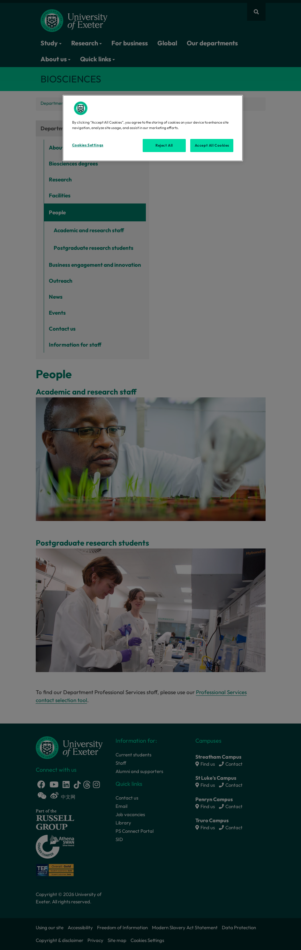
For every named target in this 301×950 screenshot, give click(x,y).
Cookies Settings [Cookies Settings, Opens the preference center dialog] (87, 145)
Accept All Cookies (212, 145)
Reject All (164, 145)
